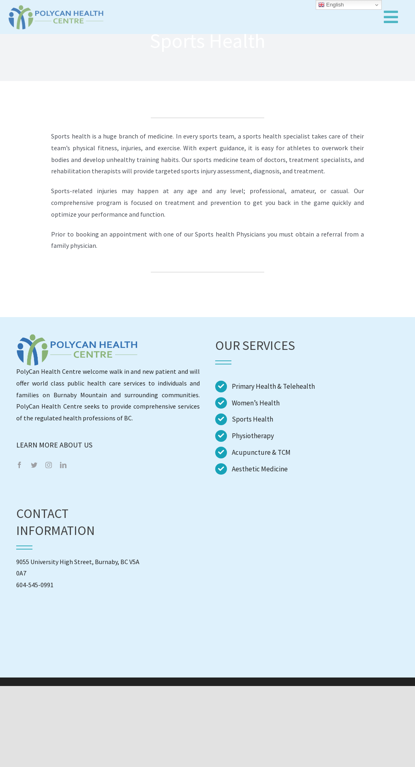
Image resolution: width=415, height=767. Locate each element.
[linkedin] (63, 465)
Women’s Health (256, 402)
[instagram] (48, 465)
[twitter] (34, 465)
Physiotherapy (253, 435)
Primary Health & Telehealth (273, 386)
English (331, 5)
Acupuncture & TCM (261, 452)
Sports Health (252, 419)
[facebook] (19, 465)
